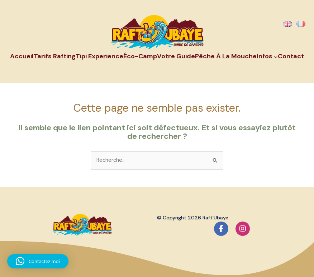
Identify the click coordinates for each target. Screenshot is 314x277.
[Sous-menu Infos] (276, 56)
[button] (37, 261)
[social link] (221, 229)
